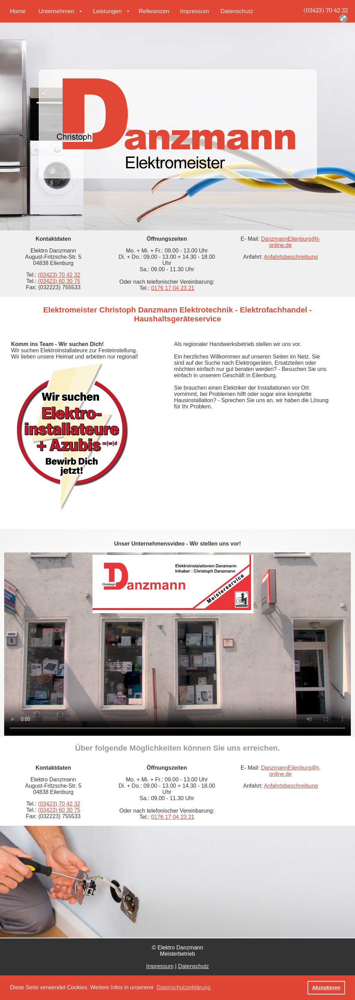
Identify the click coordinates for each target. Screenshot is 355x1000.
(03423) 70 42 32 (325, 10)
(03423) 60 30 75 (59, 281)
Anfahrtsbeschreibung (291, 257)
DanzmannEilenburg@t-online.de (290, 242)
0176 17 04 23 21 (172, 288)
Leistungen (107, 11)
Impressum (194, 11)
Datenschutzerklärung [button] (183, 987)
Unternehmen (56, 11)
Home (18, 11)
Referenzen (154, 11)
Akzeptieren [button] (326, 987)
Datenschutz (236, 11)
